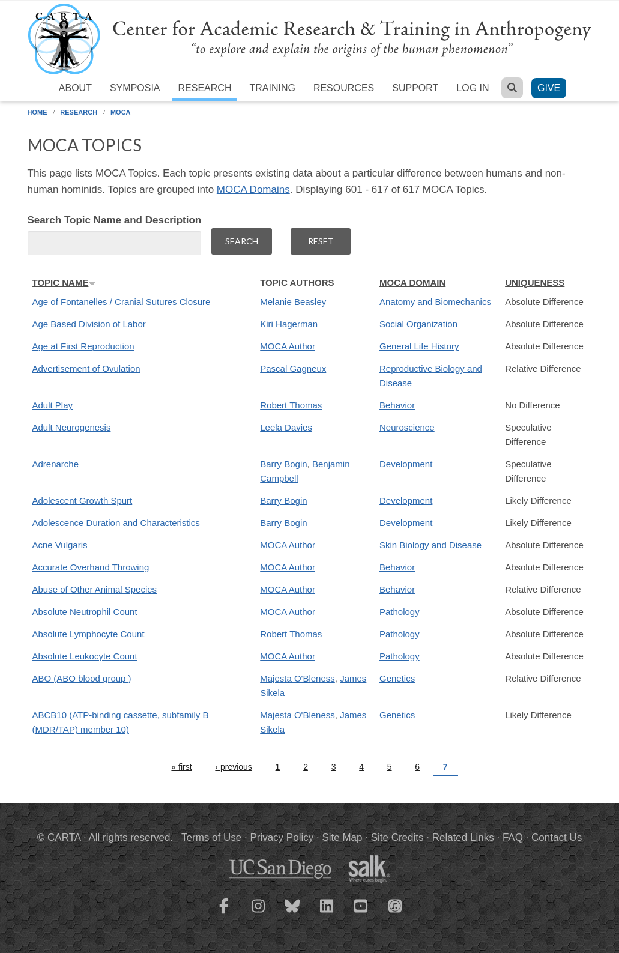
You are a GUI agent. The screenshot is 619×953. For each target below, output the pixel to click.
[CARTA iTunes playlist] (395, 905)
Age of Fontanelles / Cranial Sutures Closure (121, 302)
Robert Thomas (291, 405)
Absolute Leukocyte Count (84, 656)
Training (272, 88)
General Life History (419, 346)
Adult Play (52, 405)
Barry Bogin (283, 464)
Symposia (135, 88)
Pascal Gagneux (293, 368)
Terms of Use (211, 837)
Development (405, 464)
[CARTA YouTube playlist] (361, 913)
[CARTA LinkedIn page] (327, 913)
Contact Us (556, 837)
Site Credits (397, 837)
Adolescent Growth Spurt (82, 500)
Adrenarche (55, 464)
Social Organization (418, 324)
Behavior (397, 405)
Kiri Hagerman (289, 324)
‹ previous (233, 767)
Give (548, 88)
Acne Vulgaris (60, 545)
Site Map (342, 837)
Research (205, 88)
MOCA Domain (412, 282)
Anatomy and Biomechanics (435, 302)
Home (37, 112)
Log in (472, 88)
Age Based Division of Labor (89, 324)
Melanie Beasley (293, 302)
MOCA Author (287, 346)
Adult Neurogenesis (71, 427)
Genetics (397, 678)
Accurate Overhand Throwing (90, 567)
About (75, 88)
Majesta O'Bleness (297, 678)
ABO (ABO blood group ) (81, 678)
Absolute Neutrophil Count (84, 612)
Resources (343, 88)
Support (415, 88)
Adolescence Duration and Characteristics (116, 523)
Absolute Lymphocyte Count (88, 634)
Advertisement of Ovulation (86, 368)
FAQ (513, 837)
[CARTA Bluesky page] (292, 913)
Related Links (463, 837)
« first (181, 767)
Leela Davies (286, 427)
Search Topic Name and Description (115, 220)
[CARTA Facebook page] (224, 913)
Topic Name (64, 282)
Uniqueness (534, 282)
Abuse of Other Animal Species (94, 589)
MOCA (120, 112)
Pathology (399, 612)
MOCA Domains (253, 189)
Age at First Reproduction (83, 346)
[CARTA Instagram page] (258, 913)
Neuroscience (407, 427)
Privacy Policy (281, 837)
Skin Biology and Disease (430, 545)
